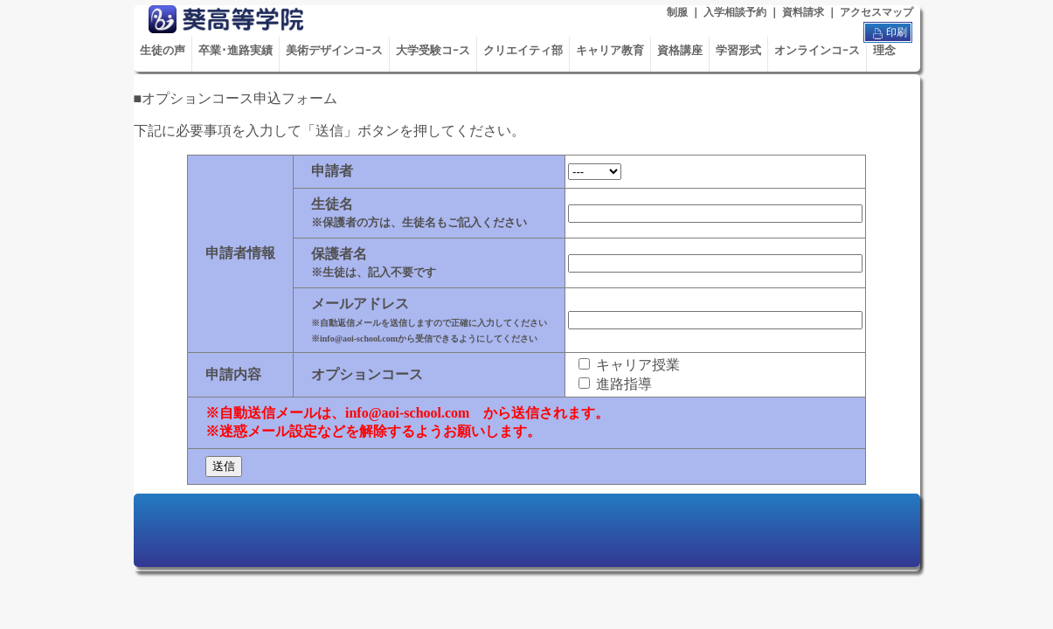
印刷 (888, 33)
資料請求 (803, 12)
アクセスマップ (876, 12)
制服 (677, 12)
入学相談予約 (734, 12)
